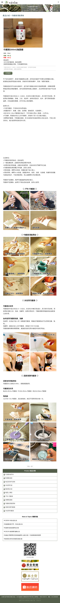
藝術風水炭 (8, 489)
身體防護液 (8, 500)
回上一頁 (30, 466)
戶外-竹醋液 (9, 496)
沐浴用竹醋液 (9, 511)
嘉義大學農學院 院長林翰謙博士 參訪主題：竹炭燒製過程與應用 (23, 535)
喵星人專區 (8, 492)
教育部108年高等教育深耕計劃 (13, 539)
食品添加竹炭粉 (10, 481)
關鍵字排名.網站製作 (24, 600)
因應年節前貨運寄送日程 (12, 528)
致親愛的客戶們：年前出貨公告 (14, 524)
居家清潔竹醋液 (10, 507)
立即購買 (7, 73)
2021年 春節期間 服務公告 (12, 531)
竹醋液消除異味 (10, 503)
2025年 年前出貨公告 (11, 520)
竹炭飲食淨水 (9, 474)
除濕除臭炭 (8, 478)
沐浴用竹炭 (8, 485)
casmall (28, 598)
